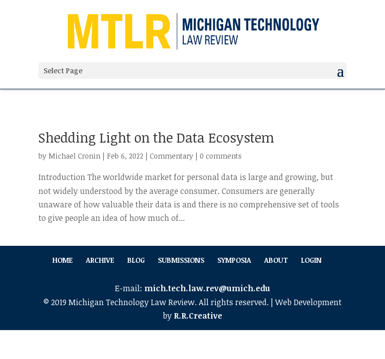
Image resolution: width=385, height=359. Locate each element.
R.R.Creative (198, 315)
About (276, 260)
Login (311, 260)
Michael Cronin (74, 156)
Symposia (234, 260)
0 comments (221, 156)
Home (62, 260)
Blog (136, 260)
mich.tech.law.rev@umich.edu (207, 288)
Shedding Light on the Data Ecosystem (156, 137)
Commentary (171, 156)
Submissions (181, 260)
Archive (100, 260)
